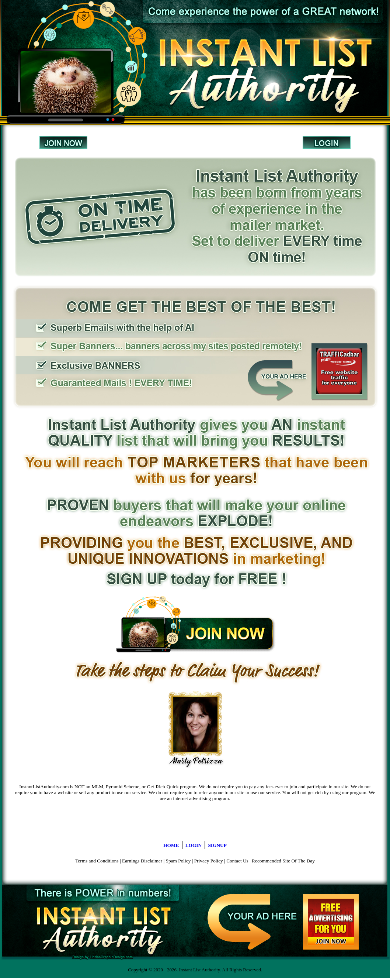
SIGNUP (217, 845)
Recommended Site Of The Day (283, 861)
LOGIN (193, 845)
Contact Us (237, 861)
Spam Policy (178, 861)
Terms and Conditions (97, 861)
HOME (171, 845)
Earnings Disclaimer (142, 861)
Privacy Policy (208, 861)
